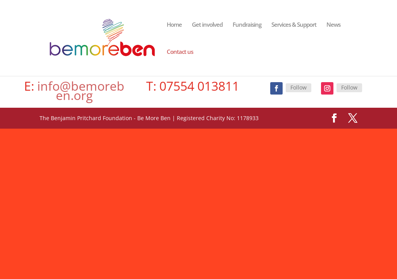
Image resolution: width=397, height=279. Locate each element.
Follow (298, 87)
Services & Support (293, 25)
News (333, 25)
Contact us (180, 52)
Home (174, 25)
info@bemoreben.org (79, 90)
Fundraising (247, 25)
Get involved (207, 25)
